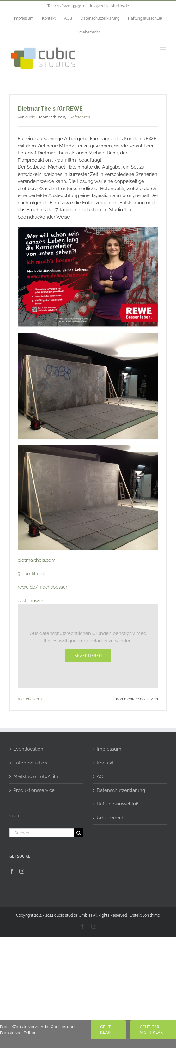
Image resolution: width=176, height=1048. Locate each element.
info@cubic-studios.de (109, 6)
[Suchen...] (41, 832)
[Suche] (78, 832)
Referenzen (80, 117)
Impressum (109, 749)
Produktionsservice (34, 790)
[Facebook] (12, 871)
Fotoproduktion (30, 763)
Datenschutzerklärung (121, 790)
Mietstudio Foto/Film (36, 776)
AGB (101, 776)
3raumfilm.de (32, 574)
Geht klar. (105, 1029)
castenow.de (31, 600)
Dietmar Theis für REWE (50, 108)
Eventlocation (28, 749)
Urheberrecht (111, 818)
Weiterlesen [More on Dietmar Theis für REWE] (28, 699)
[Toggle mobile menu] (163, 49)
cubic (30, 117)
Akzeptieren (88, 655)
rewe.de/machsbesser (42, 587)
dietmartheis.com (37, 560)
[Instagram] (21, 871)
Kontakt (105, 763)
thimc (155, 915)
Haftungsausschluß (117, 804)
